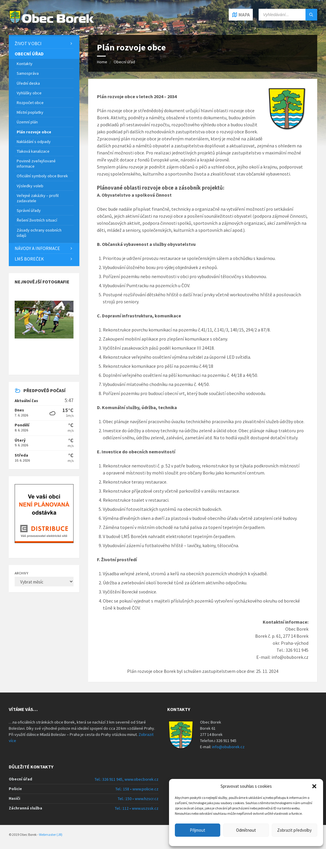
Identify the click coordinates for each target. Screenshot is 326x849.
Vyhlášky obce (29, 93)
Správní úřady (29, 210)
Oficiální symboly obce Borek (42, 175)
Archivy (21, 573)
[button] (314, 786)
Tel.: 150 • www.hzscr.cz (138, 798)
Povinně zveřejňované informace (36, 163)
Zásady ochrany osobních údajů (39, 232)
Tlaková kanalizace (33, 151)
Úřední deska (28, 83)
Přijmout (197, 830)
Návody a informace (37, 248)
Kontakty (25, 63)
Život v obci (28, 43)
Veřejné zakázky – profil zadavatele (38, 198)
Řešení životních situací (37, 220)
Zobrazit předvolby (294, 830)
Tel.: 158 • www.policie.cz (136, 789)
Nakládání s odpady (34, 141)
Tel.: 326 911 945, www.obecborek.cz (126, 779)
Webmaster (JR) (50, 834)
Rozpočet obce (30, 102)
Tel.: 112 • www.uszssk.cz (136, 808)
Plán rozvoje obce (34, 132)
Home (102, 61)
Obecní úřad (124, 61)
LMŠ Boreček (29, 259)
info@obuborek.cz (228, 746)
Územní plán (27, 122)
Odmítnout (246, 830)
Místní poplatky (30, 112)
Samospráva (28, 73)
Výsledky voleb (30, 185)
